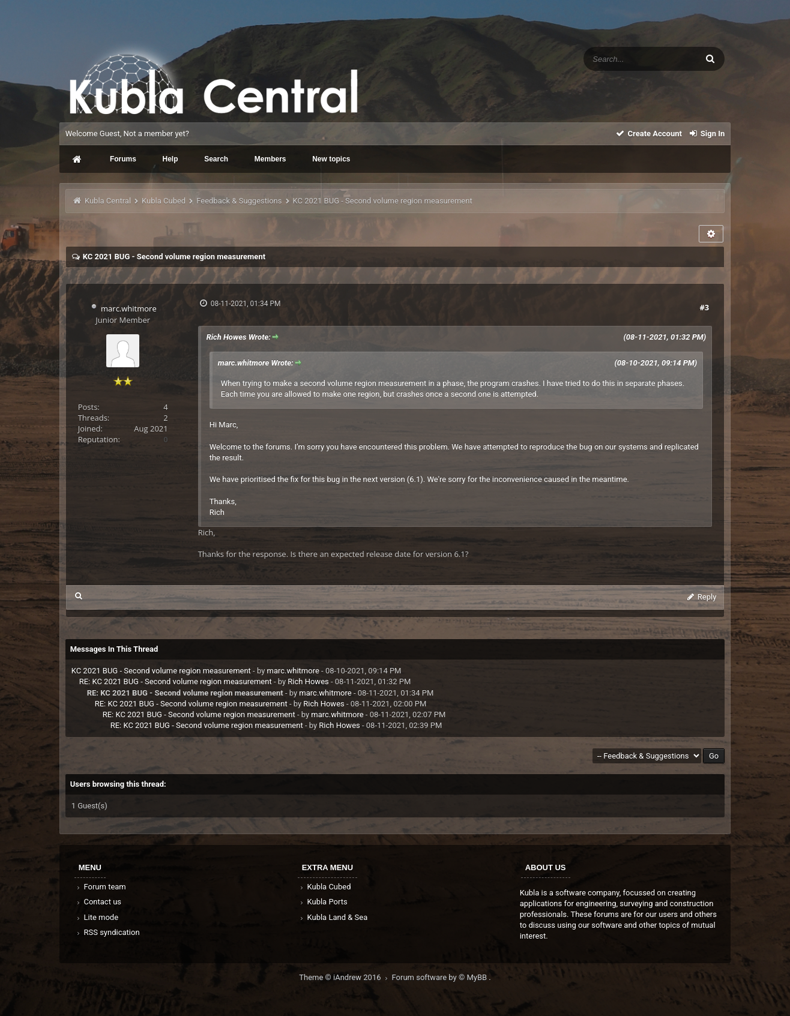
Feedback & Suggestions (239, 200)
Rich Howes (308, 681)
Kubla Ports (323, 901)
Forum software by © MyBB (440, 977)
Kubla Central (108, 200)
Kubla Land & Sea (333, 917)
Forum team (100, 886)
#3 (704, 307)
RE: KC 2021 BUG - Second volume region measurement (175, 681)
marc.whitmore (129, 308)
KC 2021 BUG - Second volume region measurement (161, 670)
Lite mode (96, 917)
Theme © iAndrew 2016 (345, 977)
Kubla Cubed (163, 200)
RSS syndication (107, 932)
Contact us (98, 901)
